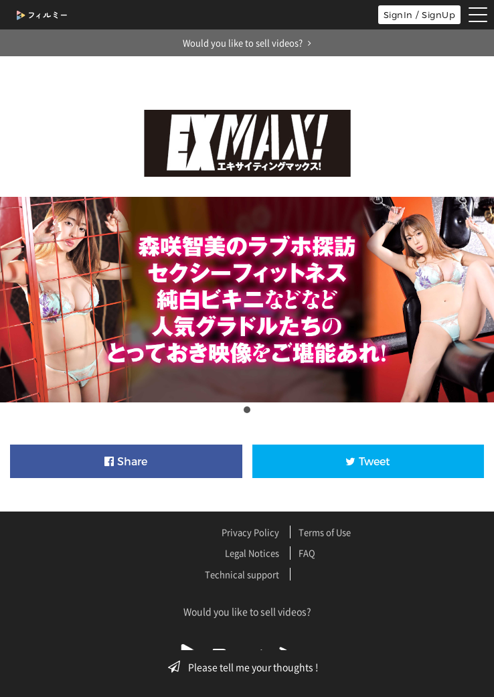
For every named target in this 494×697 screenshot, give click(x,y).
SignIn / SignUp (420, 14)
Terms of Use (325, 532)
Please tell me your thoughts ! (247, 667)
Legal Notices (252, 552)
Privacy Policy (250, 532)
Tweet (367, 461)
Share (125, 461)
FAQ (307, 552)
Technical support (242, 574)
